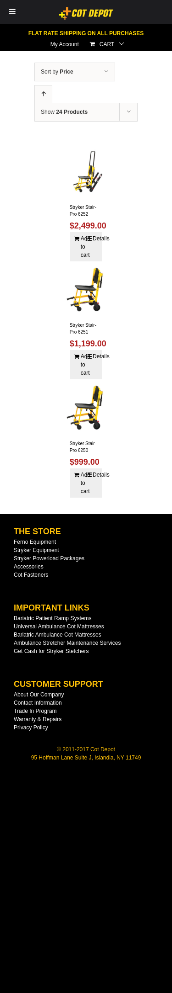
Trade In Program (35, 711)
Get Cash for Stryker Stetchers (51, 651)
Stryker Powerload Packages (49, 558)
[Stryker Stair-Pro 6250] (86, 407)
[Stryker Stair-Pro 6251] (86, 289)
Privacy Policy (31, 727)
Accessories (29, 566)
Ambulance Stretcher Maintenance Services (67, 643)
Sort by (57, 72)
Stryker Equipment (36, 550)
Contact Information (38, 703)
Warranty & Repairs (37, 719)
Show (64, 112)
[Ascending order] (43, 94)
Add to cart (83, 246)
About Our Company (39, 694)
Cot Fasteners (31, 575)
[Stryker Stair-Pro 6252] (86, 171)
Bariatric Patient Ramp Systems (52, 618)
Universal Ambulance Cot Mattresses (59, 626)
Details (95, 238)
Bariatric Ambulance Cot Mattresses (57, 635)
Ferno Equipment (35, 542)
